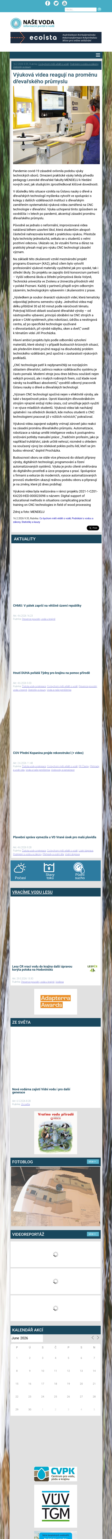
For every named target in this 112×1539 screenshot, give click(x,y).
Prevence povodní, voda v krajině (38, 619)
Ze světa (25, 1104)
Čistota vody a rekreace (34, 686)
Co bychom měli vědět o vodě (53, 64)
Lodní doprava (86, 850)
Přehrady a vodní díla (53, 854)
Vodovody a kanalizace (63, 770)
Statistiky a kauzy (22, 66)
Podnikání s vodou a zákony (84, 64)
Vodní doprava (72, 854)
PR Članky (84, 766)
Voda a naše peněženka (59, 690)
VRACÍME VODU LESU (32, 892)
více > (92, 1161)
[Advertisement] (55, 1440)
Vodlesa (59, 981)
